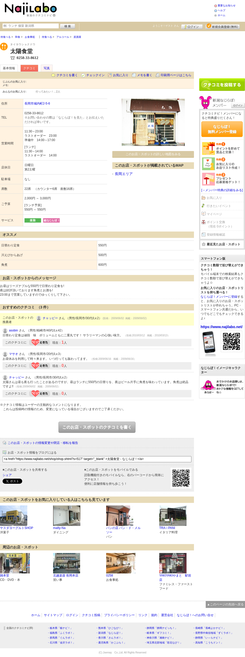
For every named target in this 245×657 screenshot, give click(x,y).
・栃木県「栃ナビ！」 (60, 628)
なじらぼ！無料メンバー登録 (222, 129)
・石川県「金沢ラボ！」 (61, 642)
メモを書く (144, 75)
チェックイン (95, 75)
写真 (47, 68)
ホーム (221, 15)
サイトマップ (53, 615)
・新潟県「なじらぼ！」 (110, 632)
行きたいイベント (219, 206)
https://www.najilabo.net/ (221, 327)
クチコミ (29, 68)
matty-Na (59, 528)
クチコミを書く (67, 75)
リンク (143, 615)
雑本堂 (4, 575)
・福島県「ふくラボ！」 (61, 632)
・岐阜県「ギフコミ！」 (158, 632)
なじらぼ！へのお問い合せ (195, 615)
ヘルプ (221, 10)
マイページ (214, 214)
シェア (7, 475)
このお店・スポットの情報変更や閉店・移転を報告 (43, 443)
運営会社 (167, 615)
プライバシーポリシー (119, 615)
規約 (154, 615)
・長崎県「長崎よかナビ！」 (209, 628)
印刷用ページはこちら (176, 75)
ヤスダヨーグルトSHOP (16, 528)
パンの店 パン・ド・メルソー (123, 530)
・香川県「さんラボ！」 (110, 637)
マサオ (13, 354)
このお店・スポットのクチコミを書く (97, 427)
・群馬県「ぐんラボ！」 (61, 637)
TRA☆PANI (167, 528)
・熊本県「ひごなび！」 (110, 628)
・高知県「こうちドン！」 (208, 642)
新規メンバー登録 (222, 26)
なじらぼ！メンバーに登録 (219, 296)
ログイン (192, 26)
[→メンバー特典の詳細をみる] (222, 190)
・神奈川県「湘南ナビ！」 (159, 637)
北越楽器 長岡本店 (65, 575)
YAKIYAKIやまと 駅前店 (175, 578)
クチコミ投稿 (91, 615)
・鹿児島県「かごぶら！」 (111, 642)
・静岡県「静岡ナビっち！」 (160, 628)
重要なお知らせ (227, 5)
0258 (109, 575)
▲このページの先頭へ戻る (225, 604)
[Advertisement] (136, 10)
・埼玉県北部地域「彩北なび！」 (163, 642)
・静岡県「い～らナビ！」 (208, 637)
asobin (13, 330)
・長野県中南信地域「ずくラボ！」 (213, 632)
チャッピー (50, 318)
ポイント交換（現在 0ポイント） (220, 224)
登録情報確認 (216, 234)
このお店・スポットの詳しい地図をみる (153, 154)
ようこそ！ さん (166, 25)
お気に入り (120, 75)
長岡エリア (124, 174)
